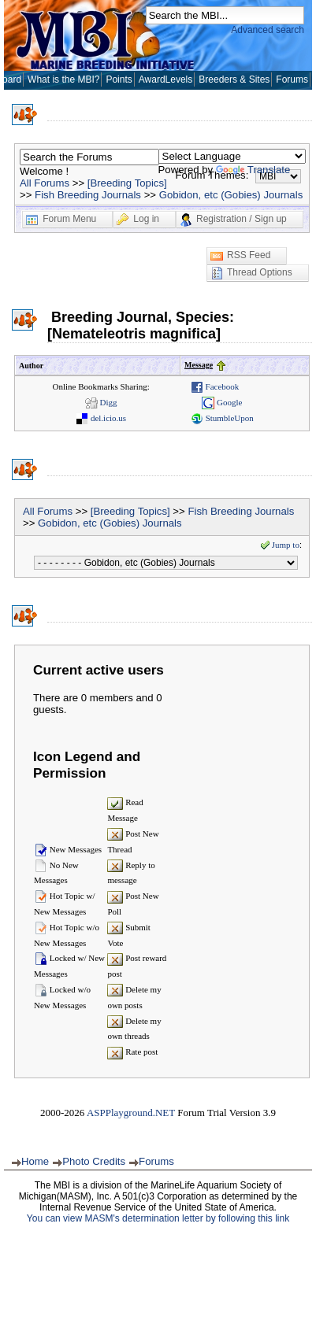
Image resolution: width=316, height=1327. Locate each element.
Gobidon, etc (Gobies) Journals (231, 195)
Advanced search (267, 29)
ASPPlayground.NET (131, 1112)
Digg (101, 402)
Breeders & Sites (234, 79)
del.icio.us (101, 418)
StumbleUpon (222, 418)
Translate (253, 170)
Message (198, 364)
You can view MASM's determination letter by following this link (158, 1218)
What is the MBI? (63, 79)
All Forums (44, 183)
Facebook (215, 386)
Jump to (279, 544)
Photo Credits (93, 1161)
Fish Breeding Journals (88, 195)
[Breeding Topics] (127, 183)
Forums (292, 79)
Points (119, 79)
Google (222, 402)
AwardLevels (165, 79)
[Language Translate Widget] (232, 156)
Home (35, 1161)
